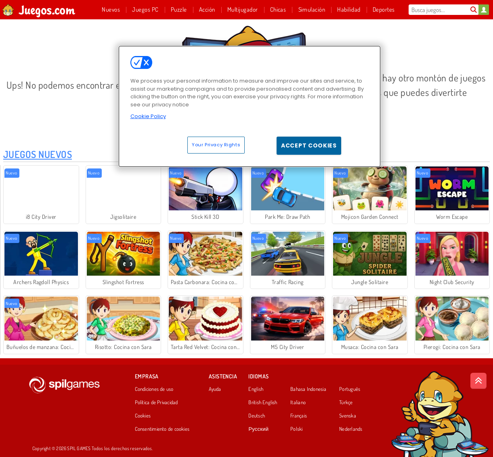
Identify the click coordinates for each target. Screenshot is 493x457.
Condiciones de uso (154, 389)
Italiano (298, 402)
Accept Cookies (309, 145)
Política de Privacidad (156, 402)
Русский (258, 429)
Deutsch (256, 416)
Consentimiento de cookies (162, 429)
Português (349, 389)
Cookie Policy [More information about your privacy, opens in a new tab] (148, 116)
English (255, 389)
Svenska (347, 416)
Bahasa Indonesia (308, 389)
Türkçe (345, 402)
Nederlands (350, 429)
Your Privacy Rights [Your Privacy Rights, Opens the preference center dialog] (216, 144)
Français (298, 416)
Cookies (143, 416)
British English (262, 402)
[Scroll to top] (478, 381)
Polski (296, 429)
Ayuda (215, 389)
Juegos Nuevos (37, 154)
